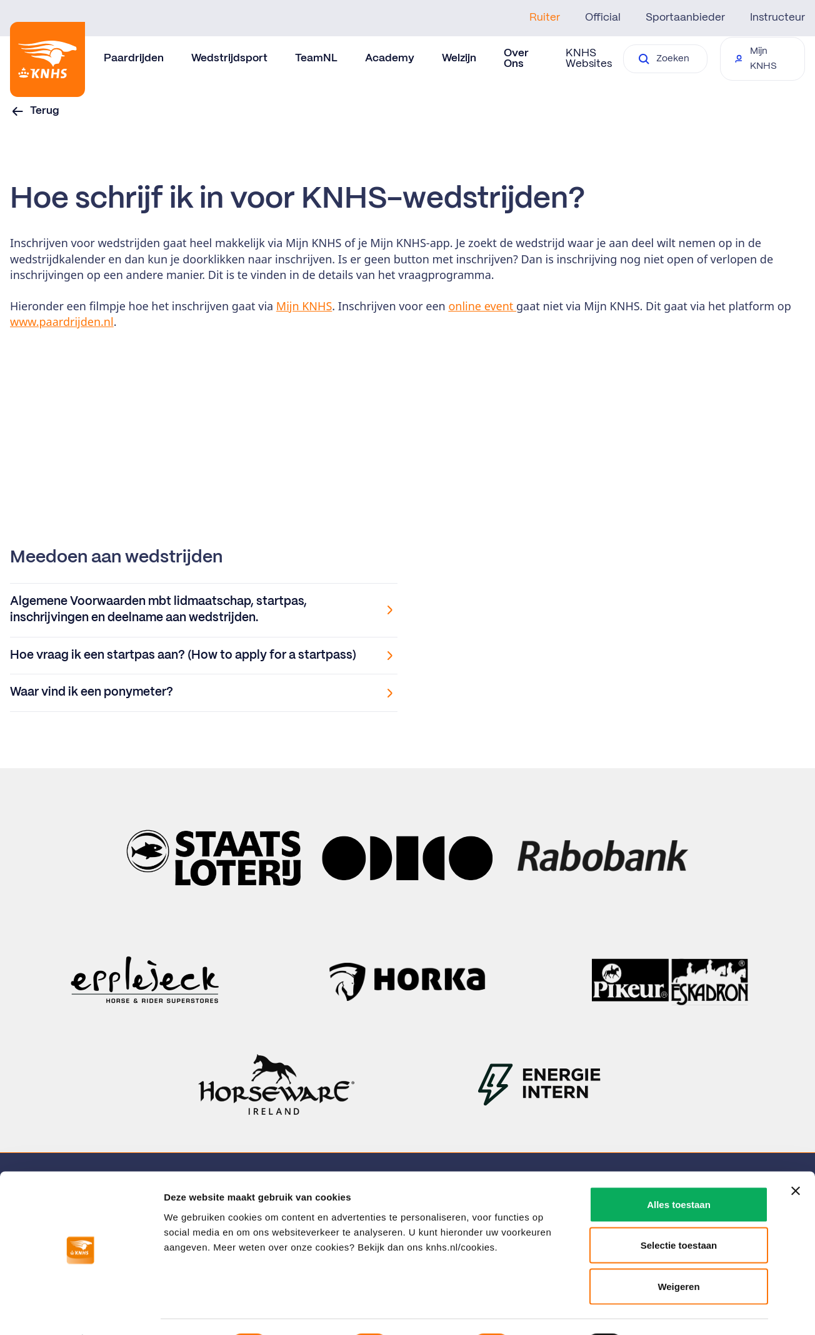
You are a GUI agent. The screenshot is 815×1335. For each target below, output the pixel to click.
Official (603, 18)
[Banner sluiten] (795, 1157)
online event (482, 305)
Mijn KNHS (304, 305)
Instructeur (777, 18)
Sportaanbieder (685, 18)
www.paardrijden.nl (62, 321)
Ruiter (544, 18)
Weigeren (678, 1252)
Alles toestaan (679, 1170)
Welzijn (459, 58)
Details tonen (675, 1310)
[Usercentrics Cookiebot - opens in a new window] (81, 1310)
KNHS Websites (589, 58)
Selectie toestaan (679, 1212)
